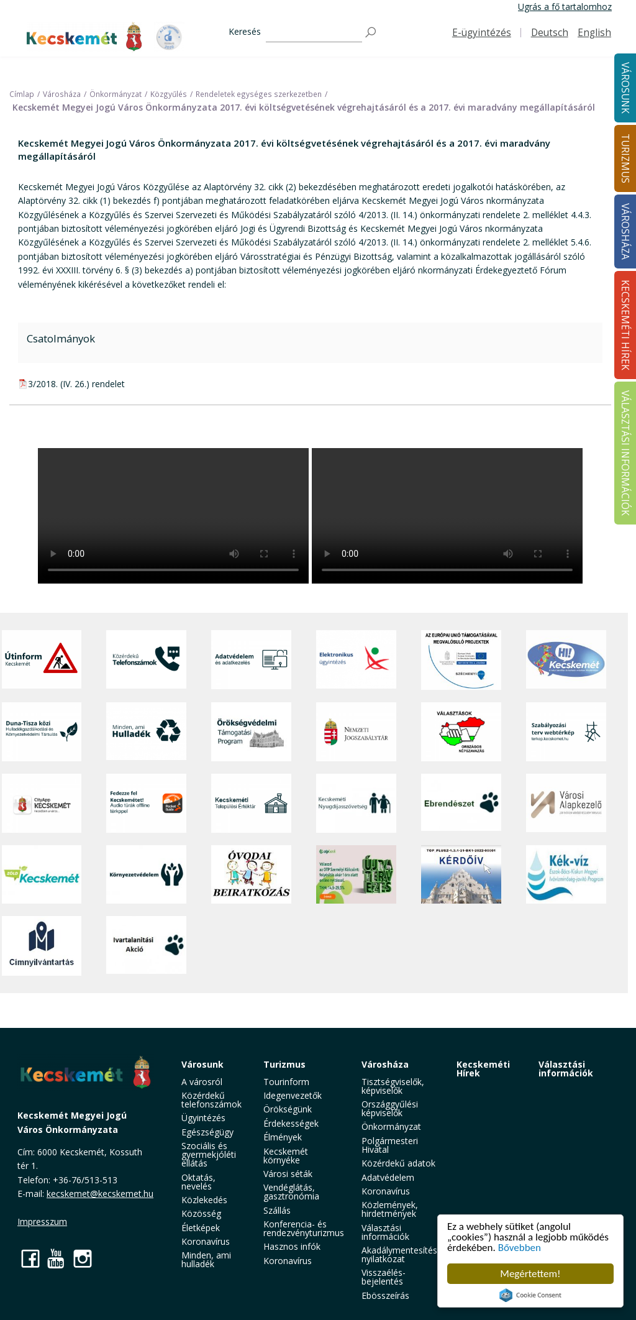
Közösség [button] (201, 1213)
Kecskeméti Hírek (483, 1068)
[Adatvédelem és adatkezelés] (251, 660)
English (594, 32)
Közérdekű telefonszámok (211, 1099)
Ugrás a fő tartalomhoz (565, 6)
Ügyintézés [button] (203, 1118)
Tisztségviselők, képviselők (392, 1086)
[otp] (356, 874)
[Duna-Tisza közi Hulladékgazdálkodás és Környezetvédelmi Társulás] (42, 731)
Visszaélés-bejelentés (383, 1277)
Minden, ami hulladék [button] (206, 1259)
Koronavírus (205, 1241)
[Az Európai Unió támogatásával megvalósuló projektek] (461, 660)
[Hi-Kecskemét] (566, 660)
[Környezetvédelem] (146, 874)
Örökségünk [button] (287, 1109)
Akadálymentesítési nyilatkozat (400, 1254)
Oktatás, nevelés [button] (198, 1181)
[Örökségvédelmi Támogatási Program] (251, 731)
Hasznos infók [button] (291, 1246)
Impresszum (42, 1221)
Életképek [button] (200, 1228)
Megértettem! (530, 1273)
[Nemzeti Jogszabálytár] (356, 731)
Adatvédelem (387, 1177)
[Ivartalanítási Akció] (146, 946)
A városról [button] (201, 1082)
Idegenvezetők (292, 1095)
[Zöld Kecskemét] (42, 874)
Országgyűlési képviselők (389, 1108)
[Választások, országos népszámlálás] (461, 731)
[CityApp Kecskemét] (42, 803)
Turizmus (284, 1064)
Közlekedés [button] (204, 1200)
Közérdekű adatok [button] (398, 1163)
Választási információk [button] (385, 1232)
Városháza (385, 1064)
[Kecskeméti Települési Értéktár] (251, 803)
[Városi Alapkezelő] (566, 803)
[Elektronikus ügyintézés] (356, 660)
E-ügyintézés (481, 32)
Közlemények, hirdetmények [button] (389, 1209)
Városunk (202, 1064)
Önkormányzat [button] (391, 1126)
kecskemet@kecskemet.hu (100, 1193)
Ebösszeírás (385, 1295)
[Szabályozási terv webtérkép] (566, 731)
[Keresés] (314, 32)
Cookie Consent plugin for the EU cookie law (530, 1295)
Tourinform (286, 1082)
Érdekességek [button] (291, 1123)
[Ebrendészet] (461, 803)
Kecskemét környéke (285, 1155)
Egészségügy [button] (207, 1132)
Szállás (277, 1210)
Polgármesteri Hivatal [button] (389, 1145)
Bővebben (519, 1247)
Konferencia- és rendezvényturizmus (303, 1228)
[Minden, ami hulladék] (146, 731)
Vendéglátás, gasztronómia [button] (291, 1191)
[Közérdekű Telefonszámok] (146, 660)
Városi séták (287, 1174)
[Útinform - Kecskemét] (42, 660)
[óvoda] (251, 874)
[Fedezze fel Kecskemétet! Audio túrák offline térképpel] (146, 803)
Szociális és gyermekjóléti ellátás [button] (208, 1154)
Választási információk (565, 1068)
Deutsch (549, 32)
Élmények (282, 1137)
